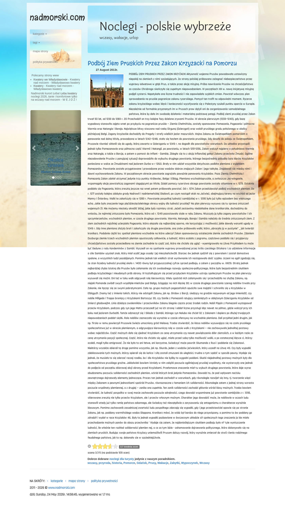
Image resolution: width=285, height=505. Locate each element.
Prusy (152, 462)
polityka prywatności (45, 61)
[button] (34, 148)
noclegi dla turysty (121, 459)
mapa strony (40, 51)
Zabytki (175, 462)
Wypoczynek (189, 462)
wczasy (92, 462)
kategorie (40, 33)
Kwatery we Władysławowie (50, 79)
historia (117, 462)
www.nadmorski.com (61, 488)
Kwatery (38, 85)
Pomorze (129, 462)
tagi (36, 42)
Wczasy (205, 462)
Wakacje (162, 462)
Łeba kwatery (69, 93)
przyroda (104, 462)
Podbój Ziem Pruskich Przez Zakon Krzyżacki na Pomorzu (162, 63)
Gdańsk (142, 462)
